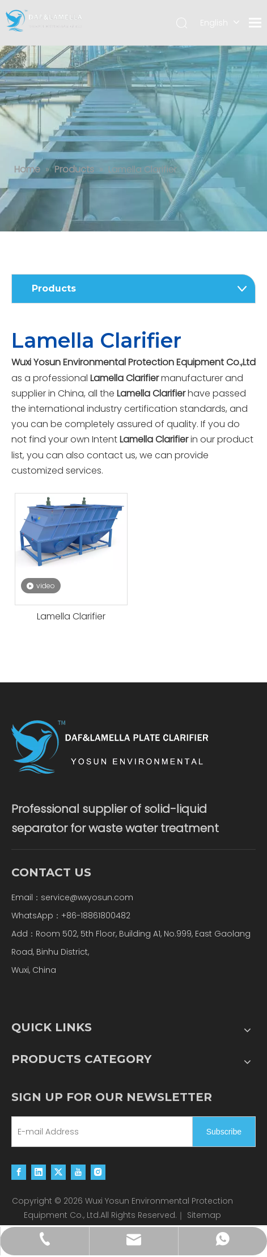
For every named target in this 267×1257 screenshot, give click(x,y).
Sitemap (204, 1215)
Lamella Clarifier (71, 616)
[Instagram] (98, 1172)
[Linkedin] (38, 1172)
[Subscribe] (224, 1131)
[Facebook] (18, 1172)
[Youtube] (78, 1172)
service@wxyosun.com (87, 897)
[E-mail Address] (99, 1131)
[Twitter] (58, 1172)
